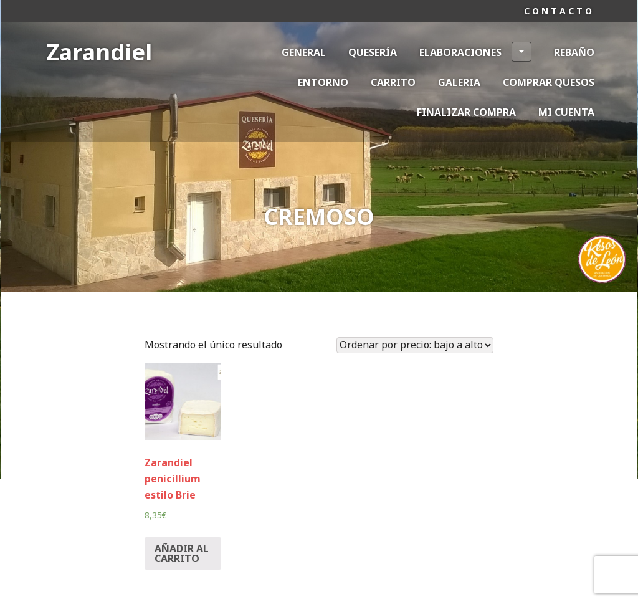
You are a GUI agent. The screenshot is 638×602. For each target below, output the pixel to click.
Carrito (393, 82)
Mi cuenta (566, 112)
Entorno (323, 82)
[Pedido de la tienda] (414, 345)
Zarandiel (99, 52)
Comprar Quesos (548, 82)
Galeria (459, 82)
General (304, 52)
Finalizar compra (466, 112)
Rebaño (574, 52)
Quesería (372, 52)
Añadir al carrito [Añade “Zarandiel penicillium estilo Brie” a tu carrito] (182, 553)
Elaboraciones (475, 52)
